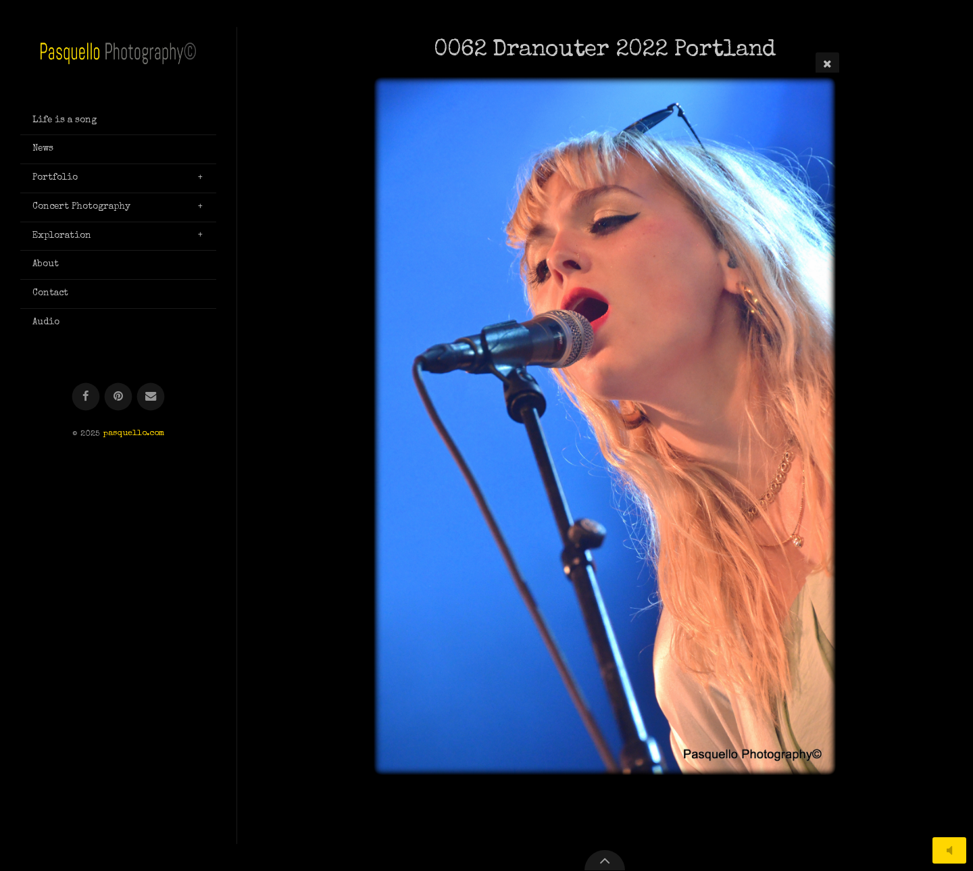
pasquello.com (133, 434)
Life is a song (64, 120)
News (42, 148)
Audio (45, 322)
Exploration (61, 236)
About (45, 264)
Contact (50, 293)
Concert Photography (81, 206)
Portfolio (55, 177)
